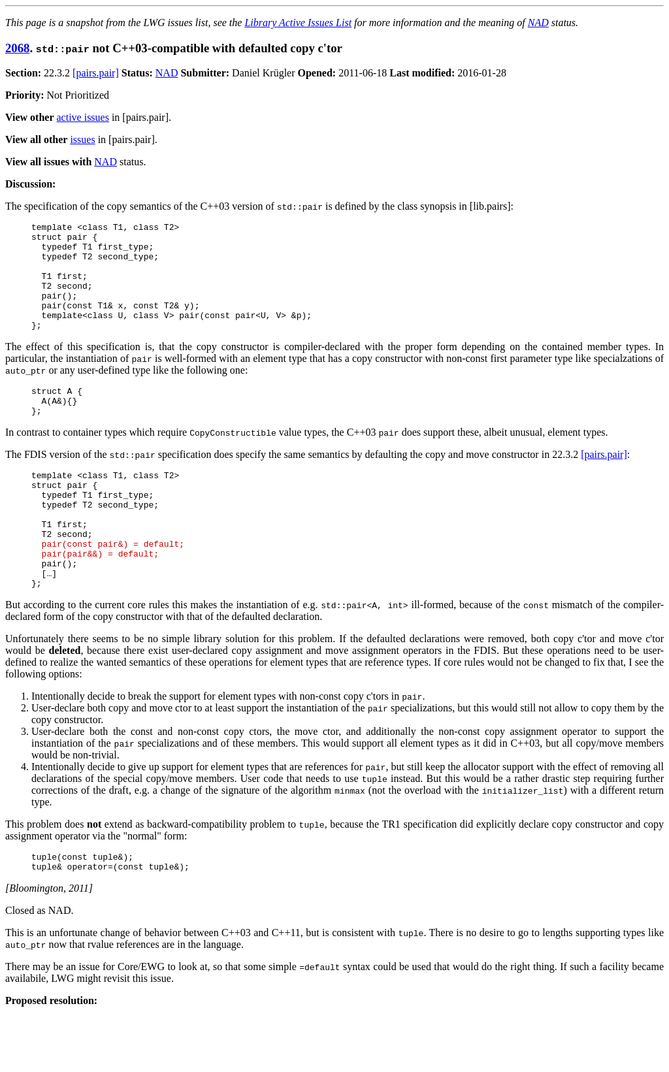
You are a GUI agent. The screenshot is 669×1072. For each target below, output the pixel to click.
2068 (17, 48)
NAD (538, 22)
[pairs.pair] (96, 72)
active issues (83, 117)
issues (82, 139)
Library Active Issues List (297, 22)
